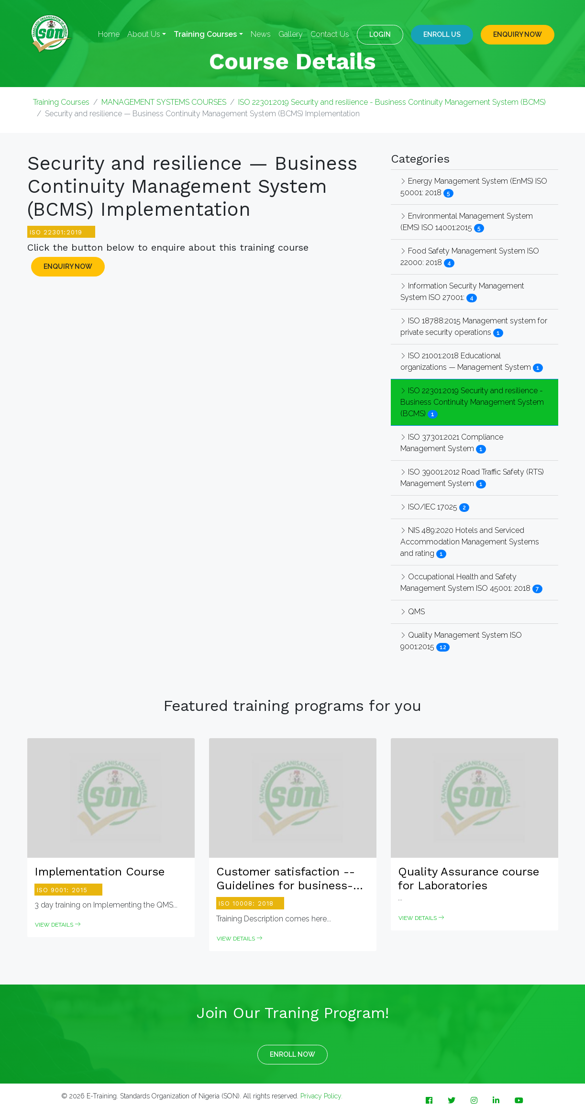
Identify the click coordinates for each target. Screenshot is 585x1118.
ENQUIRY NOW (517, 34)
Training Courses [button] (205, 34)
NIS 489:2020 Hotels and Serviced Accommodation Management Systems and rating (469, 542)
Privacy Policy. (321, 1096)
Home (109, 34)
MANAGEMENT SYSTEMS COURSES (163, 102)
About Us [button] (143, 34)
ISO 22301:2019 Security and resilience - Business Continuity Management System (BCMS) (392, 102)
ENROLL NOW (292, 1054)
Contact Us (329, 34)
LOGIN (380, 34)
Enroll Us (442, 34)
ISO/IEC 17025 (429, 506)
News (261, 34)
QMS (412, 611)
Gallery (290, 34)
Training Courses (61, 102)
